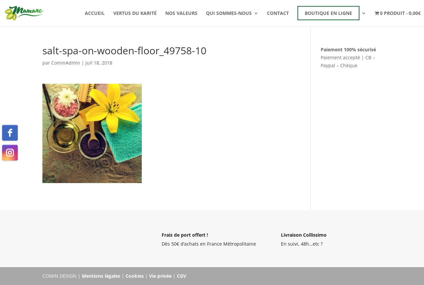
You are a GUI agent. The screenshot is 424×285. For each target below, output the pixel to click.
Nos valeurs (181, 13)
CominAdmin (65, 63)
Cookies (135, 276)
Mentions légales (101, 276)
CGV (181, 276)
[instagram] (10, 153)
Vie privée (160, 276)
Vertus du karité (135, 13)
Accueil (95, 13)
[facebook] (10, 133)
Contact (278, 13)
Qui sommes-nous (229, 13)
